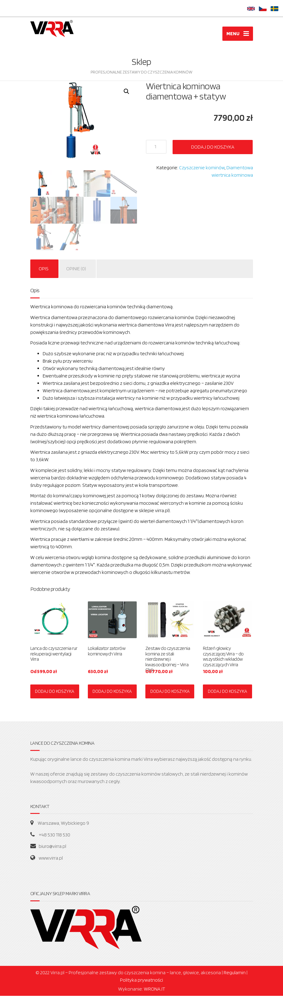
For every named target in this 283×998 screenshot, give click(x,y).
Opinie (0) (76, 271)
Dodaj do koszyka (212, 149)
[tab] (43, 271)
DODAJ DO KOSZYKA (54, 693)
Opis (44, 271)
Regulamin (235, 975)
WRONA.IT (154, 991)
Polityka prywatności (141, 982)
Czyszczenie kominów (202, 169)
